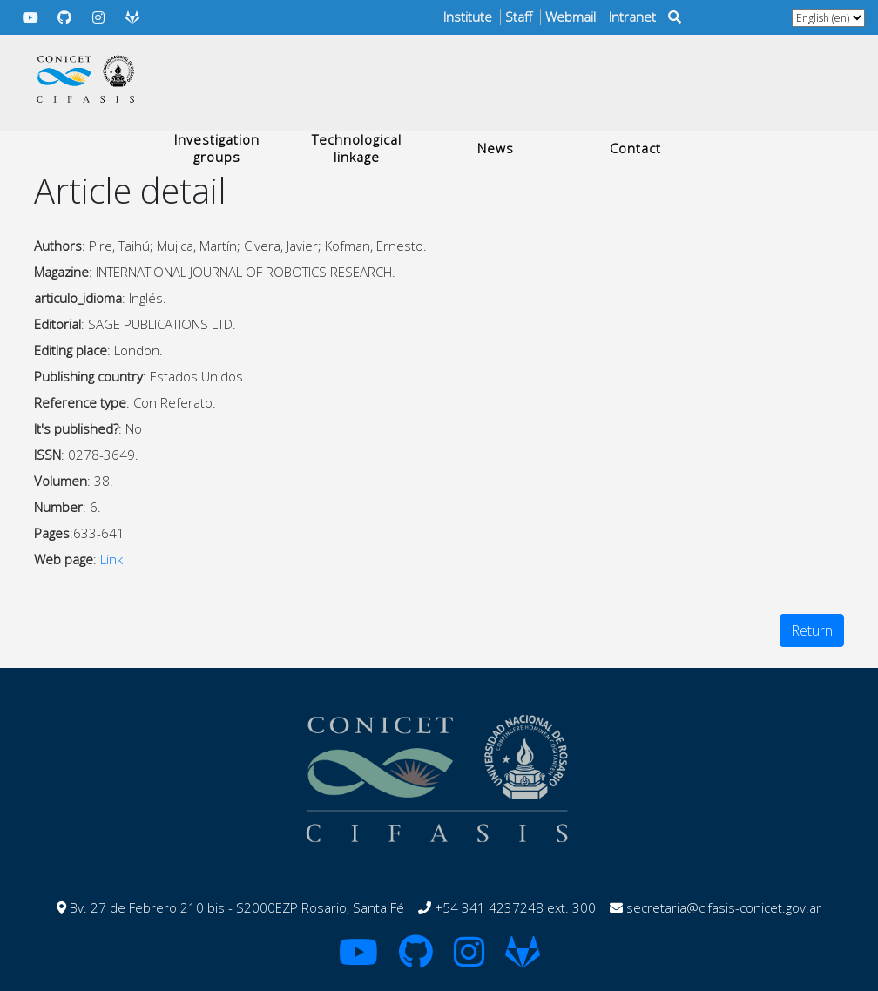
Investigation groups (217, 148)
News (495, 148)
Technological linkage (357, 148)
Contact (635, 148)
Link (111, 559)
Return (812, 630)
